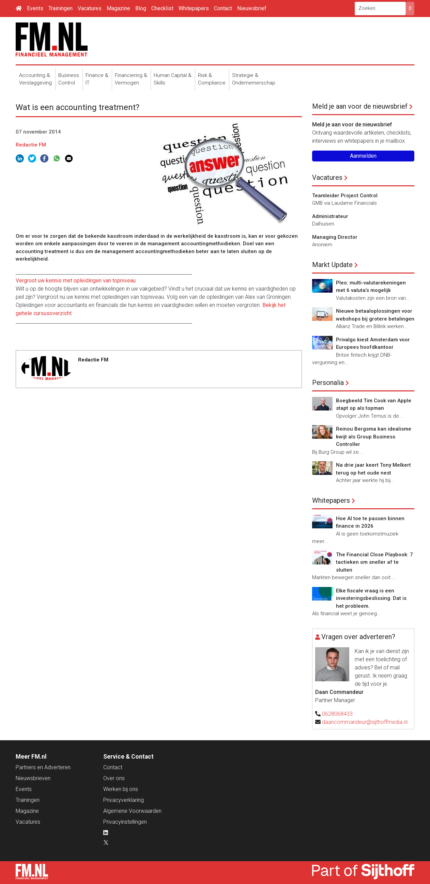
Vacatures (90, 8)
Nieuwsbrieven (33, 778)
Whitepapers (194, 8)
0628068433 (337, 714)
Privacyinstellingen (125, 822)
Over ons (114, 778)
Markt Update (332, 265)
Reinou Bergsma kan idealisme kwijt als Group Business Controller (373, 436)
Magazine (118, 8)
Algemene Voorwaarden (132, 811)
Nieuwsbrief (251, 8)
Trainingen (60, 8)
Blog (140, 8)
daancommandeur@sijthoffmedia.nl (365, 722)
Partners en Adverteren (43, 767)
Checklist (162, 8)
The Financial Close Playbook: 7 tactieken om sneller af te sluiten (374, 562)
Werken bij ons (120, 789)
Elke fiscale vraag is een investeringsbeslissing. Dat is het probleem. (371, 598)
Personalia (328, 382)
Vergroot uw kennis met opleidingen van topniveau (76, 280)
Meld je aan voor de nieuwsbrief (360, 106)
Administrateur (330, 216)
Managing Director (334, 237)
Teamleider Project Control (345, 195)
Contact (223, 8)
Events (35, 8)
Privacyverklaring (123, 800)
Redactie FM (31, 145)
